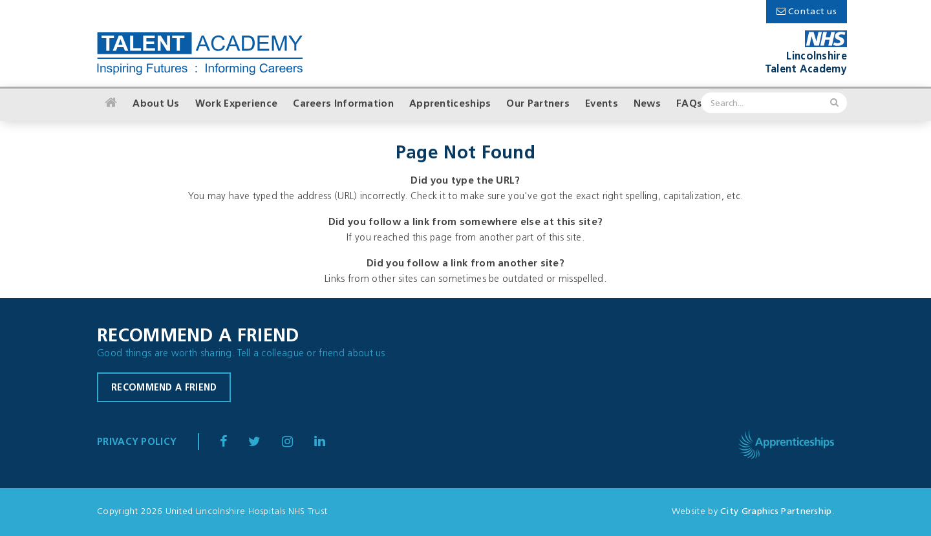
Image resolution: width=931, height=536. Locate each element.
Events (601, 104)
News (647, 104)
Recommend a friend (164, 388)
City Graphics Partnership (776, 512)
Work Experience (236, 104)
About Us (156, 104)
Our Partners (538, 104)
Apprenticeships (450, 104)
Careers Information (343, 104)
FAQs (689, 104)
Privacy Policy (137, 442)
